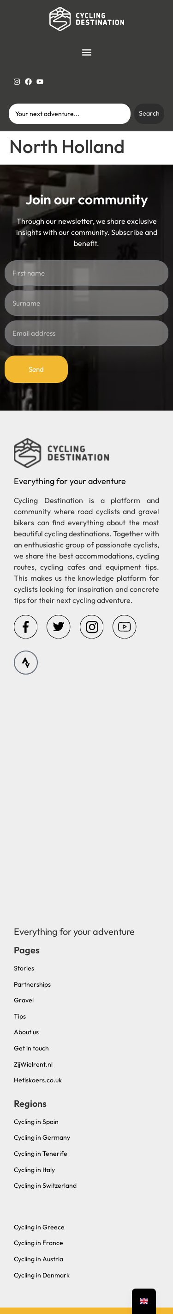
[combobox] (70, 114)
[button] (87, 52)
